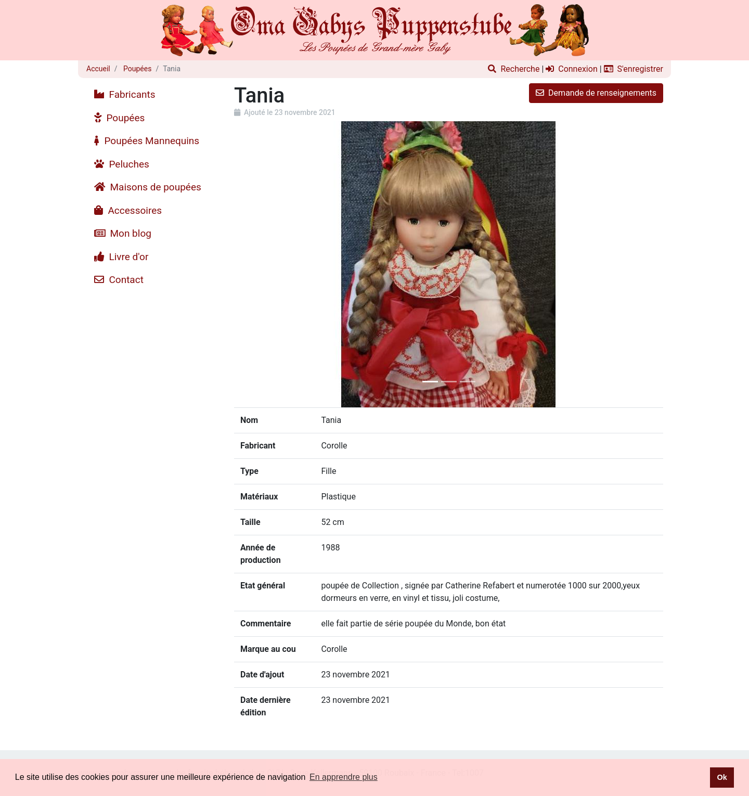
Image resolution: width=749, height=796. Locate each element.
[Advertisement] (152, 448)
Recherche (513, 69)
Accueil (98, 69)
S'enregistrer (633, 69)
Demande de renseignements (596, 93)
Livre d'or (121, 257)
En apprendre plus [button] (343, 777)
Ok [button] (722, 777)
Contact (119, 280)
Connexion (571, 69)
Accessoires (128, 210)
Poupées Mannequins (146, 141)
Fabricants (125, 94)
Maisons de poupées (147, 187)
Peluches (121, 164)
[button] (266, 264)
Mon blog (122, 233)
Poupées (137, 69)
